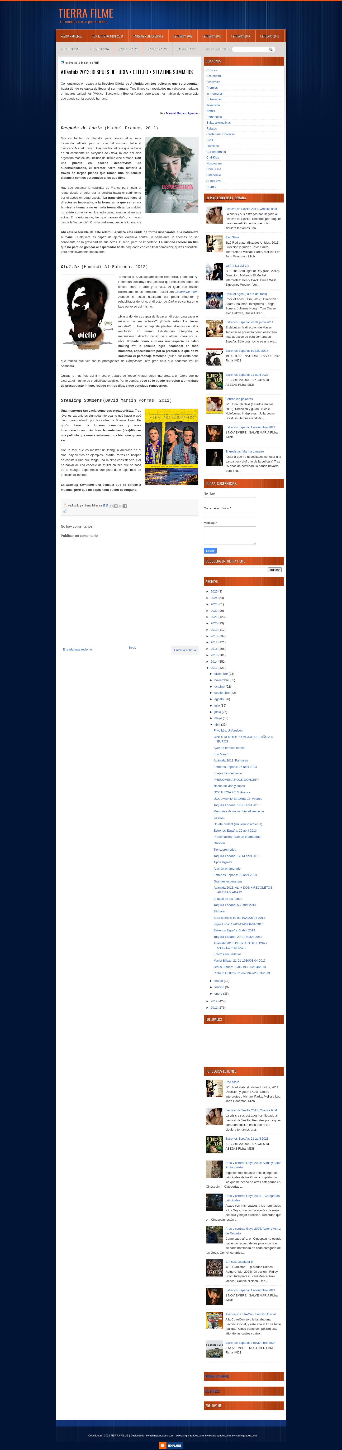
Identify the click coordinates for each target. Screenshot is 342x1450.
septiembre (222, 692)
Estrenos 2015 (70, 49)
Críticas (211, 70)
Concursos (213, 169)
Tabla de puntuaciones (148, 36)
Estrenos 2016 (269, 36)
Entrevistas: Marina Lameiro (244, 451)
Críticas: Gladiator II (239, 1261)
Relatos (211, 128)
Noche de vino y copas (229, 786)
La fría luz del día (237, 265)
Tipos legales (223, 862)
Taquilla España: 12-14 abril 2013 (236, 856)
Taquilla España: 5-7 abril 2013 (235, 905)
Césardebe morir (186, 292)
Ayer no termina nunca (229, 748)
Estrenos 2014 (99, 49)
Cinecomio (213, 175)
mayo (218, 718)
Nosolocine (214, 163)
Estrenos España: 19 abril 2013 (235, 830)
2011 (214, 1007)
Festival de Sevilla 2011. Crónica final (251, 209)
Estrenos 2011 (186, 49)
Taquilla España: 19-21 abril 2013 (236, 805)
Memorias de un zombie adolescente (239, 811)
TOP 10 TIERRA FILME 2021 (107, 36)
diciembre (221, 673)
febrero (219, 987)
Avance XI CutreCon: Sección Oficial (250, 1314)
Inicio (132, 647)
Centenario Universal (220, 134)
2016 (214, 648)
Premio (211, 186)
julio (217, 705)
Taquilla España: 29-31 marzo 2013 (238, 937)
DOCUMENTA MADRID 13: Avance (238, 798)
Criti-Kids (212, 157)
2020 (214, 623)
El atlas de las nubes (228, 899)
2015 (214, 655)
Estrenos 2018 (211, 36)
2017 (214, 642)
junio (218, 712)
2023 (214, 604)
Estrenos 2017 (240, 36)
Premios (212, 87)
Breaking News (217, 1376)
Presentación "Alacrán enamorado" (237, 836)
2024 (214, 598)
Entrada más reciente (77, 649)
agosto (219, 699)
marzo (219, 981)
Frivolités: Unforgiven (228, 730)
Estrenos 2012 (157, 49)
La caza (219, 817)
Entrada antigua (185, 650)
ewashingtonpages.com (160, 1435)
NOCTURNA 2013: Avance (232, 792)
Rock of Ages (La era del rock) (246, 294)
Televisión (213, 105)
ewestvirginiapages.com (190, 1435)
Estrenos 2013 (128, 49)
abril (217, 724)
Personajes (214, 117)
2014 (214, 661)
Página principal (71, 36)
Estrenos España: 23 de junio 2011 (249, 322)
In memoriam (215, 93)
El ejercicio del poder (228, 773)
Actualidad (213, 76)
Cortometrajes (216, 152)
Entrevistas (214, 99)
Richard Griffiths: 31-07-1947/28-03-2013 (242, 973)
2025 (214, 591)
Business (212, 1391)
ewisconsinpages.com (218, 1435)
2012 (214, 1001)
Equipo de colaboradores (222, 49)
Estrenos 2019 (182, 36)
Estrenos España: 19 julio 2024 (246, 350)
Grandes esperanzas (228, 881)
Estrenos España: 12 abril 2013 (235, 875)
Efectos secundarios (227, 954)
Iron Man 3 (221, 754)
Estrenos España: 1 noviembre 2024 (250, 427)
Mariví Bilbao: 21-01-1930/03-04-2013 (240, 960)
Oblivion (219, 843)
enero (218, 993)
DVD (209, 140)
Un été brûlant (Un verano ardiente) (238, 824)
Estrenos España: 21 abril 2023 (246, 374)
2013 (214, 668)
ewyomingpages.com (244, 1435)
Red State (232, 237)
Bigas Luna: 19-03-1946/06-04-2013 (238, 924)
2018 (214, 636)
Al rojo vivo (214, 181)
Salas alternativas (218, 122)
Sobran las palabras (239, 399)
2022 (214, 610)
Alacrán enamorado (227, 868)
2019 (214, 629)
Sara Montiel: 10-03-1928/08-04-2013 (239, 918)
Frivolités (212, 146)
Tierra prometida (225, 849)
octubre (220, 686)
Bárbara (219, 911)
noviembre (222, 680)
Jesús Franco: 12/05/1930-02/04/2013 (240, 967)
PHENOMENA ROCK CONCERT (236, 779)
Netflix (210, 111)
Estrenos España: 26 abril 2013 (235, 767)
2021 (214, 617)
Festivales (213, 82)
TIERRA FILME (85, 13)
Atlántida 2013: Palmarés (231, 760)
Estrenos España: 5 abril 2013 (234, 930)
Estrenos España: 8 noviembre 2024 (250, 1342)
